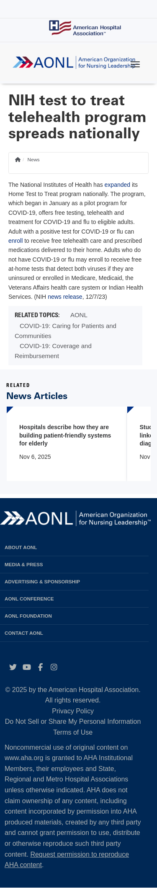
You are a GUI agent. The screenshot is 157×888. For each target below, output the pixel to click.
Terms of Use (73, 732)
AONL (79, 314)
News (33, 159)
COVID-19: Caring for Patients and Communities (65, 330)
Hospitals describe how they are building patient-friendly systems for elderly (65, 435)
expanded (118, 184)
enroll (15, 240)
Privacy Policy (73, 711)
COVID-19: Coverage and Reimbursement (53, 350)
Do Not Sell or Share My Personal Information (73, 721)
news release (65, 296)
